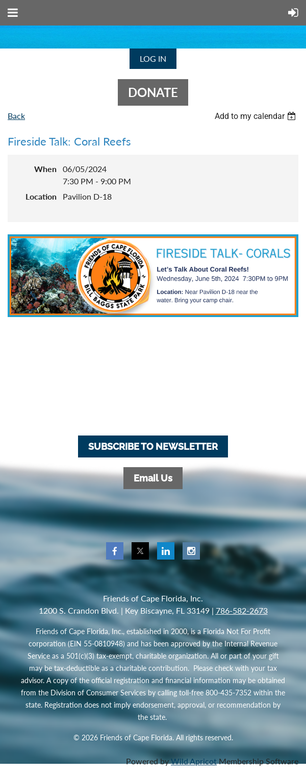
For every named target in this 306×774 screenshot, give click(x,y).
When (45, 169)
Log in (153, 58)
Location (41, 196)
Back (16, 115)
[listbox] (256, 116)
